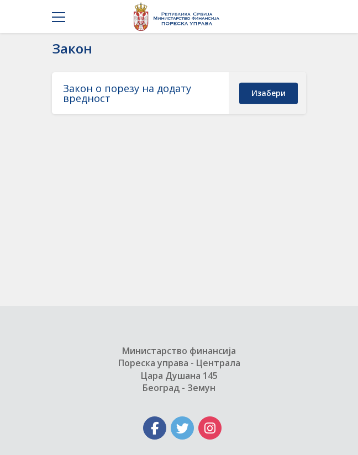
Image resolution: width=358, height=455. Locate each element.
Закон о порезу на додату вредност (127, 93)
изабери (268, 93)
